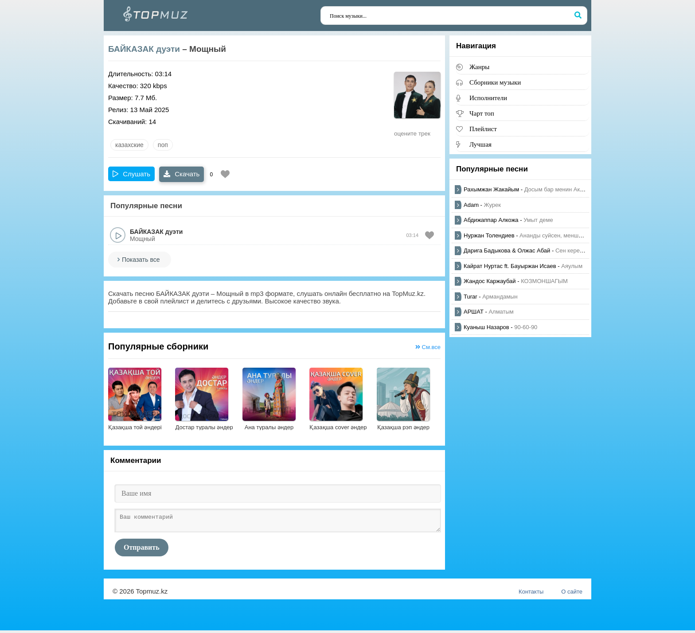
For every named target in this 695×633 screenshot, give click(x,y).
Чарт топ (481, 113)
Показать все (141, 259)
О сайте (571, 594)
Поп (163, 144)
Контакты (531, 594)
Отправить (142, 550)
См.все (428, 347)
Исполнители (488, 97)
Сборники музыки (495, 82)
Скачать (181, 174)
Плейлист (483, 128)
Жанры (479, 66)
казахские (129, 144)
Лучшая (480, 144)
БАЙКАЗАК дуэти (144, 49)
